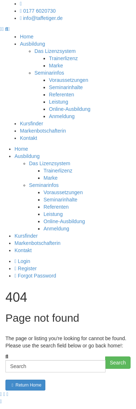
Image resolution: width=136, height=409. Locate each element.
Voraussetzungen (68, 80)
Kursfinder (31, 123)
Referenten (61, 94)
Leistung (58, 102)
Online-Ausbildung (69, 109)
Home (26, 36)
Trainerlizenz (63, 58)
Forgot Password (35, 276)
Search (118, 363)
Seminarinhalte (66, 87)
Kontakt (28, 138)
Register (26, 268)
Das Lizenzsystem (55, 51)
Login (22, 261)
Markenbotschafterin (43, 131)
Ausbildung (32, 44)
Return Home (25, 385)
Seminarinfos (49, 73)
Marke (56, 65)
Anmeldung (62, 116)
